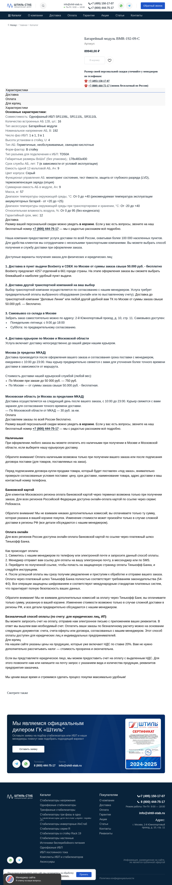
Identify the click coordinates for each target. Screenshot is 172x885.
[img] (19, 5)
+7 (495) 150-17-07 (99, 80)
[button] (153, 5)
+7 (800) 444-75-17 (99, 85)
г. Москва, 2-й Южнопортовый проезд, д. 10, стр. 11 (149, 826)
